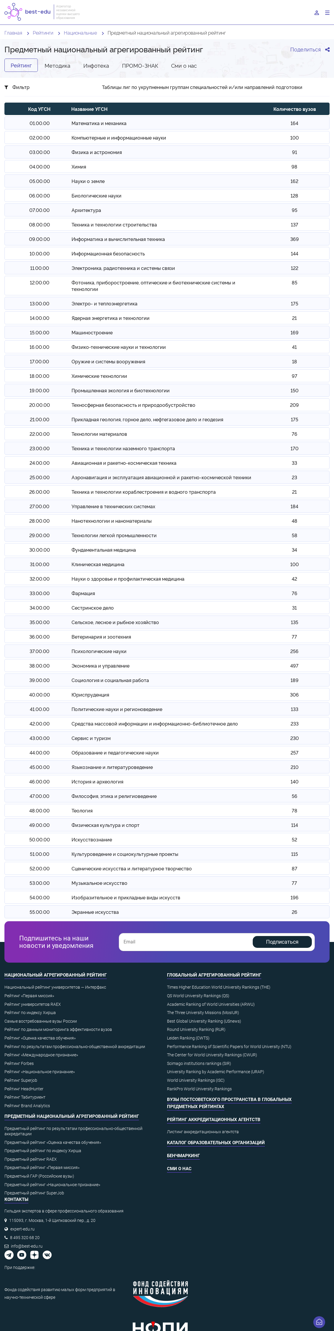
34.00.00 (40, 607)
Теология (82, 810)
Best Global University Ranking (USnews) (204, 1021)
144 (294, 253)
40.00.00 (39, 694)
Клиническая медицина (98, 564)
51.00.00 (39, 854)
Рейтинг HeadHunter (23, 1089)
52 (294, 839)
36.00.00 (39, 636)
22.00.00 (40, 433)
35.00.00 (40, 622)
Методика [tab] (57, 65)
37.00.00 (39, 651)
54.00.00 (40, 897)
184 (294, 506)
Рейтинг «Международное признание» (41, 1055)
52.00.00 (40, 868)
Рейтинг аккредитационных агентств (213, 1119)
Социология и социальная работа (110, 680)
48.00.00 (39, 810)
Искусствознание (92, 839)
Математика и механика (99, 123)
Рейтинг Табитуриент (25, 1097)
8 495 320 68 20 (25, 1237)
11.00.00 (39, 268)
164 (294, 123)
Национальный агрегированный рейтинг (55, 975)
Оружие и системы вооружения (108, 361)
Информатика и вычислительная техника (118, 239)
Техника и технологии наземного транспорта (123, 448)
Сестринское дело (93, 607)
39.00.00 (39, 680)
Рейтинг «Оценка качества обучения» (40, 1038)
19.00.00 (39, 390)
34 (294, 549)
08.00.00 (39, 224)
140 (295, 781)
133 (294, 709)
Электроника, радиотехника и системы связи (123, 268)
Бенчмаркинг (183, 1155)
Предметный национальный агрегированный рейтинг (71, 1116)
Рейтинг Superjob (20, 1080)
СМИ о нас (179, 1168)
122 (294, 268)
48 (294, 520)
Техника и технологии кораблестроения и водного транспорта (144, 491)
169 (295, 332)
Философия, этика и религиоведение (114, 796)
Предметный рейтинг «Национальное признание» (52, 1184)
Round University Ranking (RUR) (196, 1029)
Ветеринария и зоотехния (101, 636)
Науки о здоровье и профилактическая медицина (128, 578)
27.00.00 (39, 506)
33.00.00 (40, 593)
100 (294, 137)
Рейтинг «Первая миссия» (29, 995)
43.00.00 (40, 738)
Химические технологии (99, 376)
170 (295, 448)
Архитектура (86, 210)
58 (294, 535)
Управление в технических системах (113, 506)
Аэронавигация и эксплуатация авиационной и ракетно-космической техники (161, 477)
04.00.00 (39, 166)
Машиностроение (92, 332)
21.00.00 (39, 419)
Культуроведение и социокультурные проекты (125, 854)
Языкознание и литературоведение (112, 767)
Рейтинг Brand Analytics (27, 1105)
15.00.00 (39, 332)
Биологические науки (96, 195)
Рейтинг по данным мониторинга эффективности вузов (58, 1029)
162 (294, 181)
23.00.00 (40, 448)
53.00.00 (40, 883)
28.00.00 (39, 520)
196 (295, 897)
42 (294, 578)
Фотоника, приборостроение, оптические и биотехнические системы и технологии (153, 285)
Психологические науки (99, 651)
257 (295, 752)
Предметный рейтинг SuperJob (34, 1193)
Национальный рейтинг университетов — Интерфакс (55, 987)
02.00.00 (39, 137)
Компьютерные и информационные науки (119, 137)
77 (294, 636)
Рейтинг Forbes (19, 1063)
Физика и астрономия (97, 152)
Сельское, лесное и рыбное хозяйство (115, 622)
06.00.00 (39, 195)
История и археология (97, 781)
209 (294, 404)
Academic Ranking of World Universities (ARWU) (211, 1004)
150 (295, 390)
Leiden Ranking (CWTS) (188, 1038)
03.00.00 (39, 152)
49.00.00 (39, 825)
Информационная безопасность (108, 253)
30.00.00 (39, 549)
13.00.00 (39, 303)
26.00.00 (39, 491)
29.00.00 (39, 535)
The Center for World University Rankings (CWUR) (212, 1055)
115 (294, 854)
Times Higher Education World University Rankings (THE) (218, 987)
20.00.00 (39, 404)
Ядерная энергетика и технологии (111, 318)
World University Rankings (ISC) (196, 1080)
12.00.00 (39, 282)
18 (294, 361)
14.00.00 (39, 318)
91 (294, 152)
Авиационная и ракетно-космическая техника (124, 462)
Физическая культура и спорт (106, 825)
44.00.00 (40, 752)
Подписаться (282, 942)
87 (294, 868)
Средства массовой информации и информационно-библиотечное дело (155, 723)
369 (294, 239)
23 (294, 477)
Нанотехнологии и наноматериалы (112, 520)
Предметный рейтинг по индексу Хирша (42, 1150)
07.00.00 (39, 210)
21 (294, 318)
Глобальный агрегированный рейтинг (214, 975)
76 (294, 433)
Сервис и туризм (91, 738)
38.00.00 (39, 665)
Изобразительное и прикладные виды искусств (126, 897)
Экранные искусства (95, 912)
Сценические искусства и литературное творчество (132, 868)
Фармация (83, 593)
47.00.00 (39, 796)
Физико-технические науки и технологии (119, 347)
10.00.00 (40, 253)
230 (294, 738)
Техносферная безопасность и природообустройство (133, 404)
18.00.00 (39, 376)
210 (295, 767)
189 (295, 680)
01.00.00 (40, 123)
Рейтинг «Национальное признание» (39, 1071)
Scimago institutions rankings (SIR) (199, 1063)
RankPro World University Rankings (199, 1089)
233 (295, 723)
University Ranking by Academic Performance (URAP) (215, 1071)
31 (294, 607)
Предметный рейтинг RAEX (30, 1159)
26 (294, 912)
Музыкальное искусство (99, 883)
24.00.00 (40, 462)
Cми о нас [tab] (184, 65)
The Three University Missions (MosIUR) (203, 1012)
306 (294, 694)
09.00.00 (39, 239)
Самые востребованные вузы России (40, 1021)
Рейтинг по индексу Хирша (30, 1012)
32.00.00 (40, 578)
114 (294, 825)
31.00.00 (39, 564)
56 (294, 796)
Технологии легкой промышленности (114, 535)
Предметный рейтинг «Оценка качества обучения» (52, 1142)
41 (294, 347)
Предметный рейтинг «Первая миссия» (42, 1167)
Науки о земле (88, 181)
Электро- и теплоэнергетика (104, 303)
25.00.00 (40, 477)
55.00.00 (40, 912)
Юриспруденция (90, 694)
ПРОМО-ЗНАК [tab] (140, 65)
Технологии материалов (99, 433)
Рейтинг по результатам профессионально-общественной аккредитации (74, 1046)
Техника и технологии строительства (114, 224)
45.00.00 (40, 767)
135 (294, 622)
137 (294, 224)
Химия (79, 166)
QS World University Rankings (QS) (198, 995)
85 (294, 282)
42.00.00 (40, 723)
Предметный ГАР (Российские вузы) (39, 1176)
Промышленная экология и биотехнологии (121, 390)
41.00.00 (39, 709)
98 (294, 166)
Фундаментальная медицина (104, 549)
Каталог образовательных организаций (216, 1142)
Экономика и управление (100, 665)
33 (294, 462)
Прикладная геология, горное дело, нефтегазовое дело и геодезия (147, 419)
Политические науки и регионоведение (117, 709)
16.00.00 (39, 347)
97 (294, 376)
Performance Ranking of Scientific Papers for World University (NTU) (229, 1046)
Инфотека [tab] (96, 65)
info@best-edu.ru (27, 1246)
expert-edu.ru (22, 1229)
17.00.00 (39, 361)
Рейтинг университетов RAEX (32, 1004)
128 (294, 195)
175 (294, 303)
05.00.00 (39, 181)
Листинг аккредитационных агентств (203, 1131)
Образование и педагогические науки (115, 752)
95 (294, 210)
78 (294, 810)
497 (294, 665)
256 (294, 651)
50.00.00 (39, 839)
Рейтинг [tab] (21, 65)
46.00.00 (39, 781)
